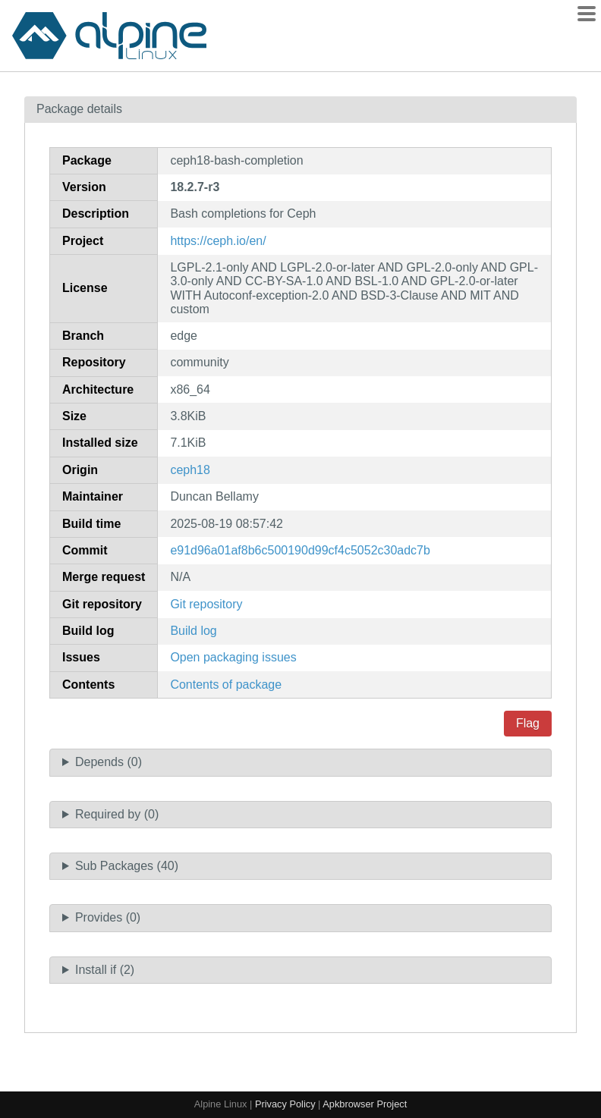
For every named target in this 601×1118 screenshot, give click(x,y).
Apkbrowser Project (365, 1104)
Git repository (206, 604)
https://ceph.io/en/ (218, 240)
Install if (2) (104, 969)
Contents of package (226, 684)
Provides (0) (107, 917)
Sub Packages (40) (126, 865)
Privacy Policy (285, 1104)
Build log (193, 630)
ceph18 (190, 469)
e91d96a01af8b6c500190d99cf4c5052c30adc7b (300, 550)
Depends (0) (108, 761)
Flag (528, 723)
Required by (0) (117, 814)
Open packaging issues (233, 657)
